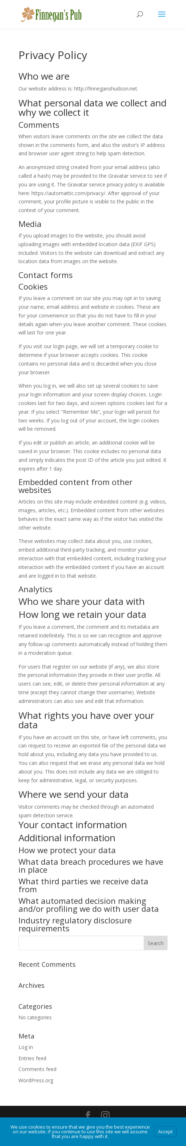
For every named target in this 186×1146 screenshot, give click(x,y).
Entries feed (32, 1058)
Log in (25, 1047)
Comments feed (37, 1069)
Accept (165, 1131)
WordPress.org (35, 1080)
